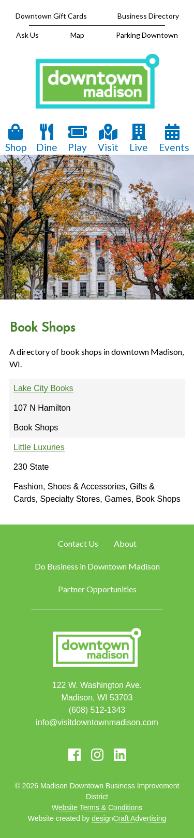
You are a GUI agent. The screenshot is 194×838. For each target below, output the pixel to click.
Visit (108, 138)
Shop (15, 138)
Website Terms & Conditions (97, 807)
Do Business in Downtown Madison (97, 566)
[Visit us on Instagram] (97, 754)
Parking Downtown (147, 35)
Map (77, 35)
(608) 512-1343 (97, 710)
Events (174, 138)
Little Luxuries (39, 447)
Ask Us (27, 35)
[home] (97, 82)
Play (77, 138)
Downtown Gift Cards (51, 15)
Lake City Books (43, 388)
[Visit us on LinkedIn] (120, 754)
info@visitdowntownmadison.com (97, 722)
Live (138, 138)
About (125, 543)
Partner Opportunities (97, 589)
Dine (46, 138)
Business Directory (148, 15)
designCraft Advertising (129, 818)
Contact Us (78, 543)
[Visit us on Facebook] (74, 754)
